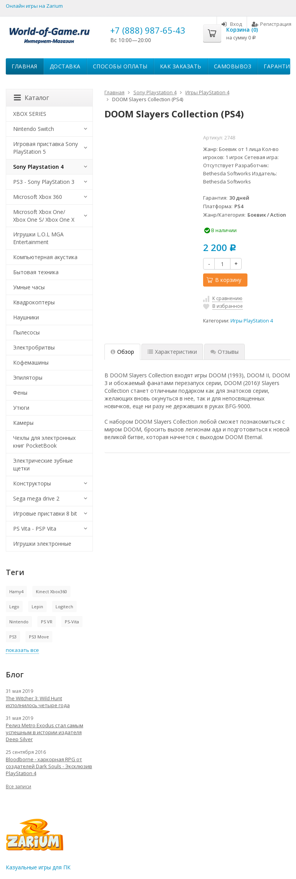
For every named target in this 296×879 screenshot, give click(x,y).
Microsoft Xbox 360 (37, 196)
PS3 (13, 637)
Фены (20, 392)
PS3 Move (39, 637)
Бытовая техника (36, 272)
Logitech (64, 606)
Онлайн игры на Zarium (34, 5)
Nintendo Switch (33, 128)
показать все (22, 650)
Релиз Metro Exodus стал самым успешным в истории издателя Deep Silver (44, 732)
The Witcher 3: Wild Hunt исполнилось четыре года (38, 702)
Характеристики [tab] (172, 351)
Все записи (18, 786)
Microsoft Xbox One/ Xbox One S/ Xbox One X (43, 215)
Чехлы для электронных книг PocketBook (44, 441)
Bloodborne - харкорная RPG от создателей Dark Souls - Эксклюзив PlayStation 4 (49, 766)
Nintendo (19, 621)
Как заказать (181, 66)
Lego (14, 606)
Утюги (21, 407)
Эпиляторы (27, 377)
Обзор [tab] (122, 351)
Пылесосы (26, 332)
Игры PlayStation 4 (251, 320)
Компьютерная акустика (45, 257)
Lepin (37, 606)
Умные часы (29, 287)
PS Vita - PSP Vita (34, 528)
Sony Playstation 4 (38, 166)
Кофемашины (31, 362)
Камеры (23, 422)
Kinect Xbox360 (51, 591)
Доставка (65, 66)
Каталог (31, 97)
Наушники (26, 317)
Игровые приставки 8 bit (45, 513)
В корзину (224, 279)
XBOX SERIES (29, 113)
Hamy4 (16, 591)
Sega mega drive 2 (36, 498)
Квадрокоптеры (34, 302)
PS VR (46, 621)
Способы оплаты (120, 66)
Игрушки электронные (42, 543)
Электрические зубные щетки (43, 464)
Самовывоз (233, 66)
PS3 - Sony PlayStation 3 (43, 181)
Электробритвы (34, 347)
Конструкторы (32, 483)
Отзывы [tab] (224, 351)
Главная (24, 66)
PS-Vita (72, 621)
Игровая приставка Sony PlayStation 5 (45, 147)
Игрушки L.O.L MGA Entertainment (38, 238)
